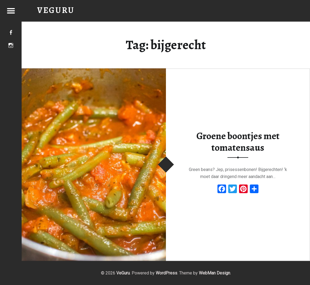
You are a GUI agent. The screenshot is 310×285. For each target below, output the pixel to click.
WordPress (166, 273)
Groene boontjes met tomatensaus (238, 141)
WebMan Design (214, 273)
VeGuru (123, 273)
